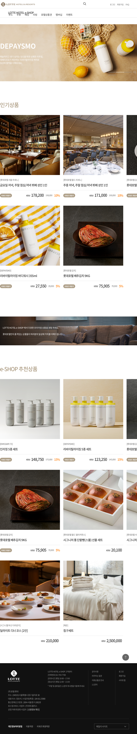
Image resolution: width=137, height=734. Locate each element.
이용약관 (29, 726)
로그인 (112, 5)
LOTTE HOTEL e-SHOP (21, 14)
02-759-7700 (61, 675)
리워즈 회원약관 (43, 726)
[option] (68, 52)
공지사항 (95, 671)
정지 (134, 72)
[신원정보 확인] (33, 709)
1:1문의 (95, 684)
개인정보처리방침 (15, 726)
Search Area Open (84, 4)
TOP (125, 657)
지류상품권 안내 (98, 680)
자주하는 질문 (97, 676)
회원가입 (120, 5)
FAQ (127, 5)
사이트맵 (122, 680)
